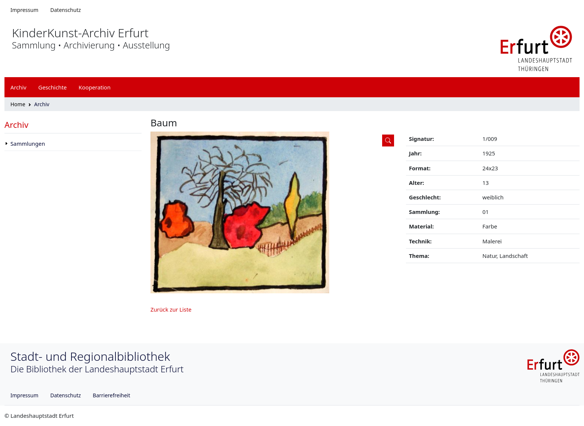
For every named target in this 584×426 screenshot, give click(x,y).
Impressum (24, 9)
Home (17, 104)
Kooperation (95, 87)
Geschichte (52, 87)
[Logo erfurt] (536, 47)
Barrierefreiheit (111, 395)
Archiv (16, 124)
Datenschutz (65, 9)
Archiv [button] (18, 87)
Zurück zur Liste (170, 309)
